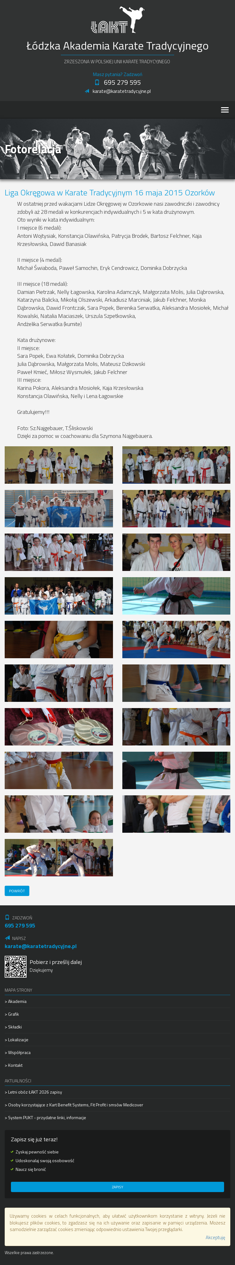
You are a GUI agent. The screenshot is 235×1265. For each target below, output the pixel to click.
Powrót (17, 891)
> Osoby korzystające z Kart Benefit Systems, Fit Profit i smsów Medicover (74, 1104)
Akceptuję (215, 1237)
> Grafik (12, 1014)
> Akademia (16, 1001)
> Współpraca (18, 1052)
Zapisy (117, 1187)
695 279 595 (117, 82)
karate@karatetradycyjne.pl (118, 91)
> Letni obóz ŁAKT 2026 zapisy (33, 1092)
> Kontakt (13, 1065)
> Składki (13, 1026)
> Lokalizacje (16, 1039)
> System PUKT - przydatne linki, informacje (45, 1117)
